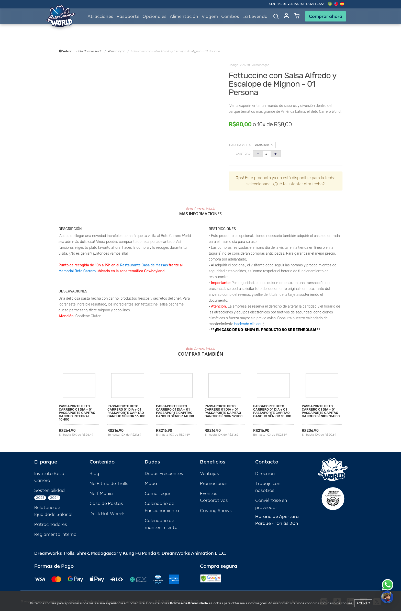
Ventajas (209, 473)
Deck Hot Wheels (108, 513)
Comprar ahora (325, 16)
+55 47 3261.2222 (311, 4)
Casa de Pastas (106, 503)
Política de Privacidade (189, 603)
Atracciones (100, 16)
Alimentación (184, 16)
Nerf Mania (101, 493)
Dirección (265, 473)
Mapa (151, 483)
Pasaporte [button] (128, 16)
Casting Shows (216, 510)
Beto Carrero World (89, 51)
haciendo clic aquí (248, 324)
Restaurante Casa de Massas (144, 265)
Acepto (363, 603)
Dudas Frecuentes (164, 473)
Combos (230, 16)
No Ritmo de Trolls (109, 483)
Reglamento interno (55, 534)
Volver (65, 51)
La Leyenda (255, 16)
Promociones (214, 483)
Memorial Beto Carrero (77, 271)
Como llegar (157, 493)
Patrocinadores (50, 524)
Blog (94, 473)
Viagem (210, 16)
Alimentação (116, 51)
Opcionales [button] (154, 16)
